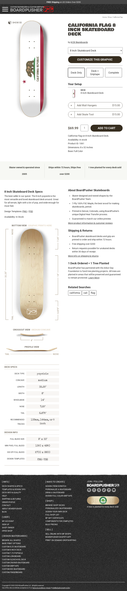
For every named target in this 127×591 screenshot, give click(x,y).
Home (104, 17)
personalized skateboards (58, 508)
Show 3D (17, 22)
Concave (20, 380)
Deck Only (76, 72)
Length (20, 387)
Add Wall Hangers (98, 105)
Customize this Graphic (95, 59)
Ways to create (55, 482)
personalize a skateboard (58, 489)
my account (8, 521)
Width (21, 393)
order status (8, 502)
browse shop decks (55, 505)
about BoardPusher (12, 509)
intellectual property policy (61, 588)
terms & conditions (39, 588)
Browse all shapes (11, 540)
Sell (49, 529)
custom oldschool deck (14, 559)
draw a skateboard (55, 492)
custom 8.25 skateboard (14, 547)
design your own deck (56, 512)
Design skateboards (14, 536)
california (75, 292)
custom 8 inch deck (11, 550)
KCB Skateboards (79, 42)
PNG (24, 211)
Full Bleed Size (17, 439)
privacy (48, 588)
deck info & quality (11, 492)
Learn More (93, 277)
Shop (110, 17)
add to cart (106, 128)
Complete (113, 72)
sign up (5, 524)
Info (5, 482)
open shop (7, 531)
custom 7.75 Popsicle (12, 553)
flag (93, 292)
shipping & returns (11, 499)
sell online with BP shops (58, 534)
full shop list (52, 515)
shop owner (8, 528)
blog (4, 512)
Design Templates (15, 459)
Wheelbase (19, 400)
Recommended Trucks (17, 422)
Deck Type (19, 374)
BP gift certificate (54, 518)
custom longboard (11, 556)
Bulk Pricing (51, 524)
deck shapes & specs (12, 486)
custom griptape (10, 566)
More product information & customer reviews (90, 223)
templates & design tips (13, 489)
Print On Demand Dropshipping (60, 540)
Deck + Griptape (95, 72)
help (4, 496)
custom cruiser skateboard (15, 563)
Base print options (11, 543)
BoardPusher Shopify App (58, 537)
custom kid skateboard (13, 569)
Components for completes (59, 521)
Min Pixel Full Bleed (14, 446)
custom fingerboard (12, 572)
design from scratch (55, 486)
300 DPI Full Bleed (15, 452)
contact (6, 505)
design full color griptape (58, 496)
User (5, 517)
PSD (31, 211)
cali (85, 292)
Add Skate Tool (98, 114)
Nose (22, 406)
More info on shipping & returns (83, 256)
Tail (22, 413)
